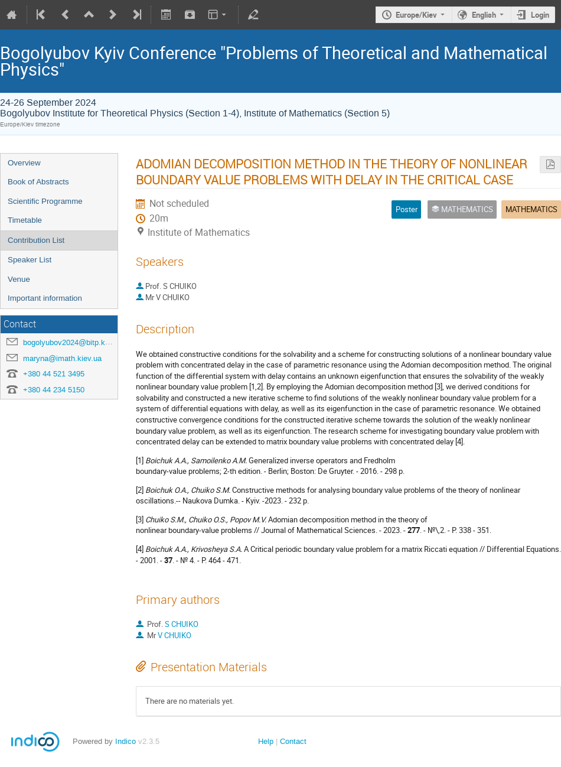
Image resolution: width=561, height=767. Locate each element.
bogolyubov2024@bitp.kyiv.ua (74, 342)
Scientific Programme (45, 201)
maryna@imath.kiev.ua (62, 358)
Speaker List (29, 259)
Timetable (25, 220)
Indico (125, 741)
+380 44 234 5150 (53, 390)
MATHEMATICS (531, 209)
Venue (19, 279)
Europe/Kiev (416, 14)
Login (540, 14)
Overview (24, 162)
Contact (293, 741)
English (484, 14)
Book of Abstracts (38, 181)
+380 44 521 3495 (53, 374)
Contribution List (36, 240)
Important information (45, 298)
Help (265, 741)
